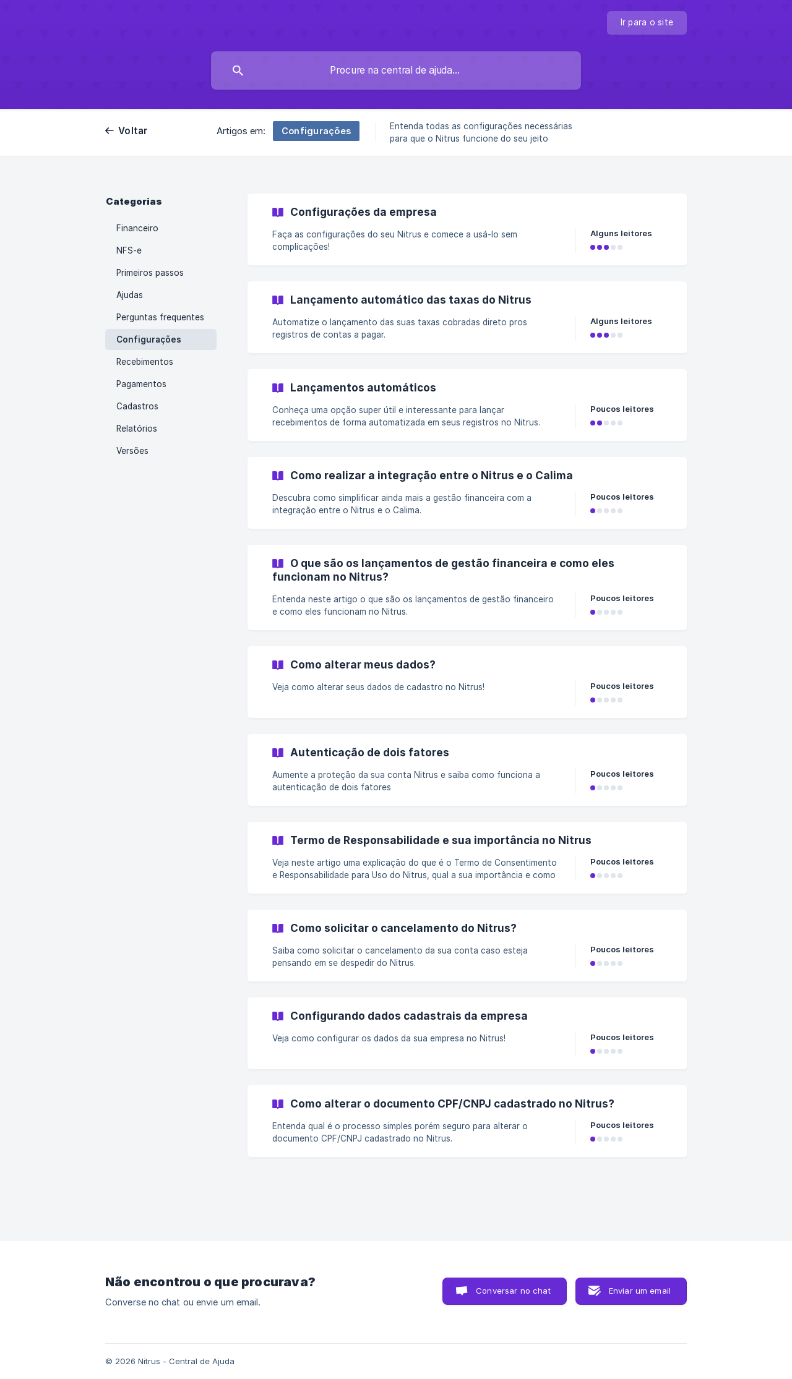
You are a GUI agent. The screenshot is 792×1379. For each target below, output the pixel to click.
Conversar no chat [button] (513, 1291)
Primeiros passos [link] (150, 273)
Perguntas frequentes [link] (160, 317)
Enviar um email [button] (640, 1291)
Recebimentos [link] (144, 362)
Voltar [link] (133, 131)
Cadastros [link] (137, 406)
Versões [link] (132, 451)
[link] (467, 229)
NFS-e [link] (129, 250)
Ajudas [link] (129, 295)
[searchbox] (396, 70)
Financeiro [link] (137, 228)
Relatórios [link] (136, 428)
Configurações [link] (148, 339)
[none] (647, 23)
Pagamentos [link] (141, 384)
